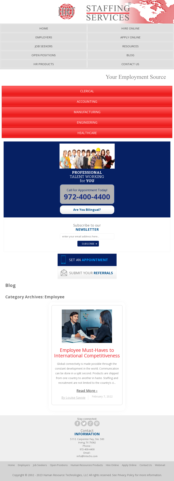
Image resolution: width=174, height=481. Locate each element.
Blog (130, 55)
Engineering (87, 122)
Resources (130, 46)
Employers (43, 37)
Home (43, 28)
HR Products (43, 64)
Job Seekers (43, 46)
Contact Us (130, 64)
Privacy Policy (126, 475)
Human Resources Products (87, 465)
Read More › (86, 390)
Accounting (87, 102)
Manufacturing (87, 112)
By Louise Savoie (73, 398)
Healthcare (87, 133)
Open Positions (44, 55)
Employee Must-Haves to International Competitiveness (87, 352)
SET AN (88, 259)
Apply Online (130, 37)
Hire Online (130, 28)
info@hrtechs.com (87, 456)
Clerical (87, 91)
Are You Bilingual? (87, 210)
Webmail (160, 465)
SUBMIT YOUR (91, 273)
